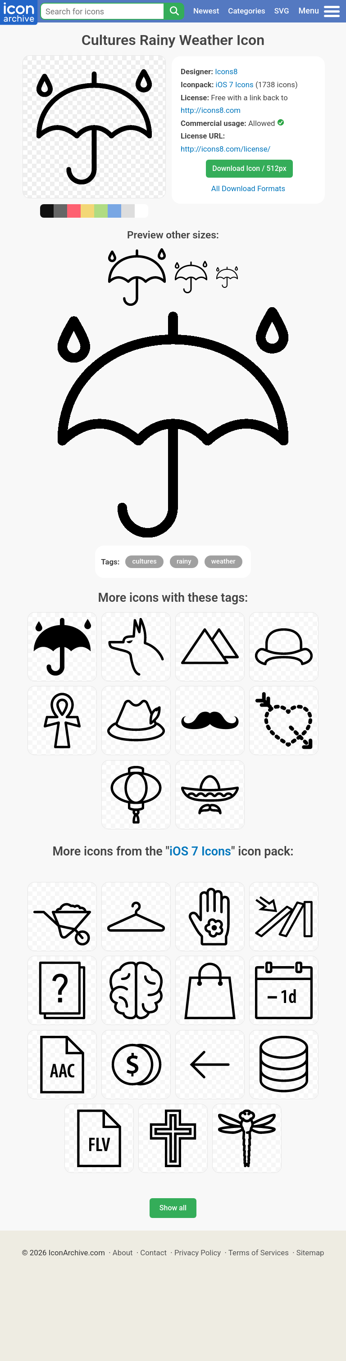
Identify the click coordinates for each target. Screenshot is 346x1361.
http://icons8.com (211, 110)
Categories (246, 10)
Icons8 (226, 71)
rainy (184, 561)
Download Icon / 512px (249, 168)
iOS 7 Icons (235, 84)
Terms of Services (258, 1252)
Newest (206, 10)
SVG (281, 10)
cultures (144, 561)
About (123, 1252)
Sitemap (310, 1252)
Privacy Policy (197, 1252)
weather (223, 561)
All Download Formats (248, 188)
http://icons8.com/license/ (226, 148)
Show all (173, 1208)
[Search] (174, 11)
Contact (153, 1252)
